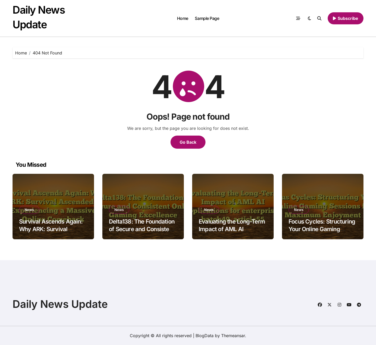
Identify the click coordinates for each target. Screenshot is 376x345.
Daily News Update (60, 304)
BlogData (205, 335)
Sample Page (207, 18)
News (29, 210)
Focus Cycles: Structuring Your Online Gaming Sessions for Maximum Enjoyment (322, 232)
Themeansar (233, 335)
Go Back (188, 142)
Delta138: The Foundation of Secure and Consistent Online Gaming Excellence (143, 229)
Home (182, 18)
